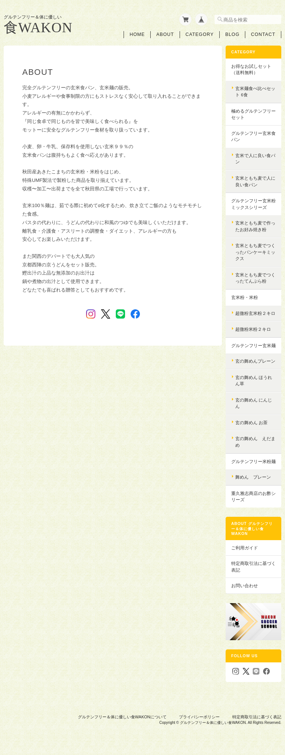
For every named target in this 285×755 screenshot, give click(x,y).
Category (200, 34)
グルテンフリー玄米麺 (253, 345)
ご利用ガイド (244, 547)
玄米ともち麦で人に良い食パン (255, 181)
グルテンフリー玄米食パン (253, 136)
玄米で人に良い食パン (255, 158)
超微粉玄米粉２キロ (255, 313)
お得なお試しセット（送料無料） (251, 69)
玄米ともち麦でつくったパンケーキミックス (255, 252)
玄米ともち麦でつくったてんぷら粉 (255, 278)
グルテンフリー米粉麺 (253, 461)
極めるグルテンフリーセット (253, 114)
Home (137, 34)
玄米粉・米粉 (244, 297)
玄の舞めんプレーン (255, 361)
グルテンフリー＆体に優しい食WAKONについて (122, 717)
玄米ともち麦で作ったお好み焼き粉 (255, 226)
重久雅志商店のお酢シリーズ (253, 496)
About (165, 34)
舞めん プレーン (253, 477)
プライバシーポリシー (199, 717)
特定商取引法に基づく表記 (253, 566)
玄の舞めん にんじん (253, 403)
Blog (232, 34)
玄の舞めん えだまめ (255, 442)
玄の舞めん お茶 (251, 422)
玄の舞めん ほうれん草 (253, 380)
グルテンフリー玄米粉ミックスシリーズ (253, 204)
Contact (263, 34)
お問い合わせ (244, 585)
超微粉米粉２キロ (253, 329)
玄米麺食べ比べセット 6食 (255, 91)
